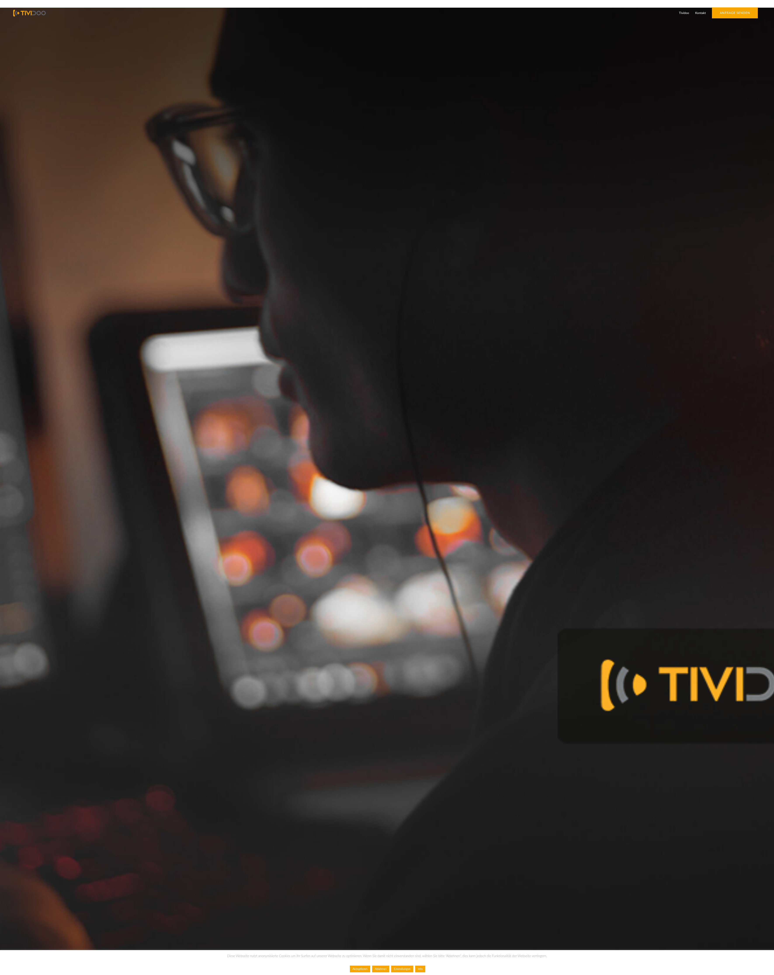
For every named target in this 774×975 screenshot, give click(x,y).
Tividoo (684, 13)
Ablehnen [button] (381, 969)
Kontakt (700, 13)
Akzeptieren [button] (360, 969)
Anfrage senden (735, 13)
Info (420, 969)
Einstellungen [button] (402, 969)
